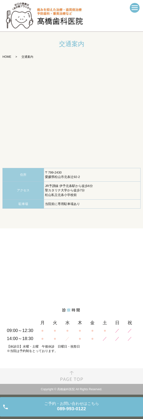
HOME (6, 56)
